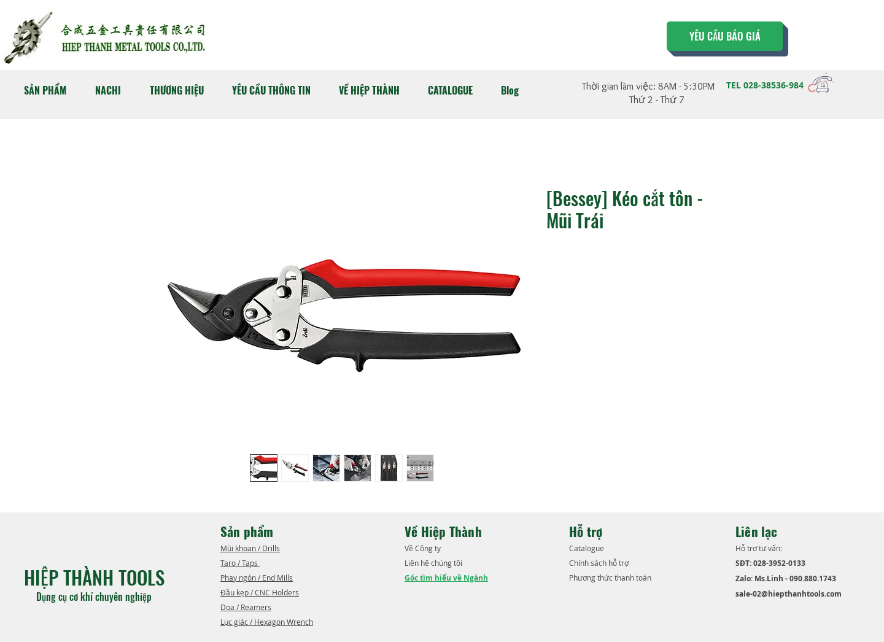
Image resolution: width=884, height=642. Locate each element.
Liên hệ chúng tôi (434, 563)
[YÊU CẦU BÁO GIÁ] (725, 36)
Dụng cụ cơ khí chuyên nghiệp (95, 596)
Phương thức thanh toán (611, 577)
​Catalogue (587, 548)
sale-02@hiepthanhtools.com (788, 594)
